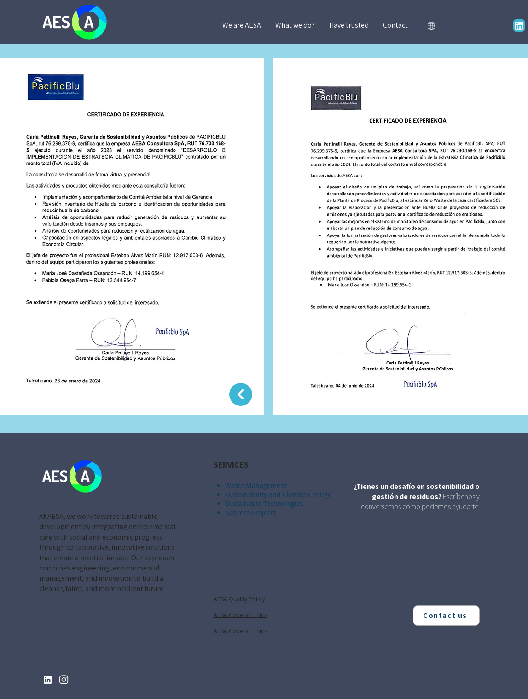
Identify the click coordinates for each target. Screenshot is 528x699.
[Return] (240, 394)
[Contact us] (446, 615)
